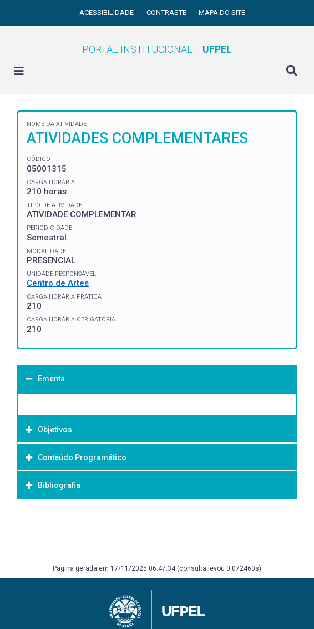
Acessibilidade (107, 12)
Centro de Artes (58, 283)
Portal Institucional (157, 49)
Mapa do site (222, 12)
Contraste (167, 12)
